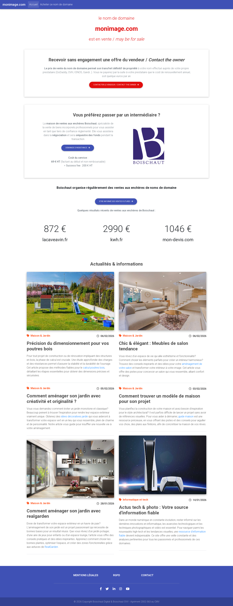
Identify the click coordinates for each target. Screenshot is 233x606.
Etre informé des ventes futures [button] (116, 201)
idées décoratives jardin (74, 416)
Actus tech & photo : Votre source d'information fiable (153, 510)
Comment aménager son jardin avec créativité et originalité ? (64, 398)
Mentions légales (85, 575)
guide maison (186, 416)
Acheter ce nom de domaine (56, 4)
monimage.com (116, 28)
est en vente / (116, 39)
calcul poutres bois (94, 367)
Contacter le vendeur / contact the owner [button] (116, 85)
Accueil (34, 4)
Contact (147, 575)
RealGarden (51, 546)
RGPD (116, 575)
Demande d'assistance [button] (78, 148)
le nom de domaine (116, 18)
